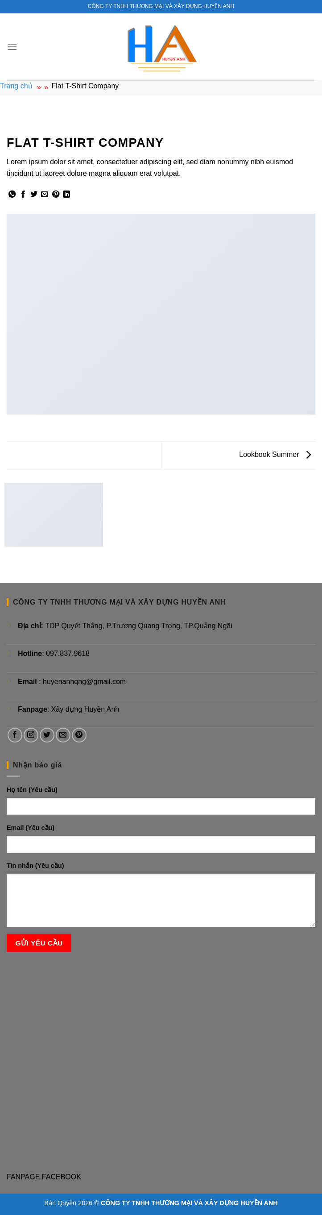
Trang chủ (16, 86)
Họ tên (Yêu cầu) (32, 789)
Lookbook (22, 123)
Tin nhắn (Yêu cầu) (35, 865)
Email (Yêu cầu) (30, 827)
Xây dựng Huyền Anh (85, 709)
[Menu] (12, 47)
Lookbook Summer (275, 454)
